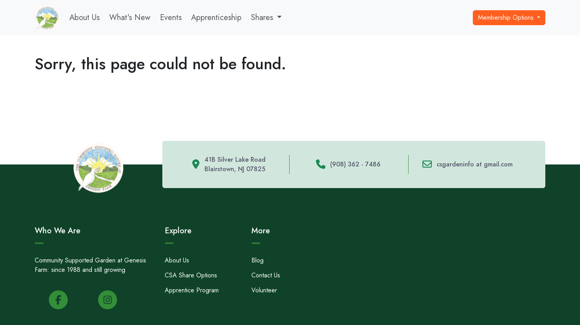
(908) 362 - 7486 (355, 164)
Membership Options (506, 17)
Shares (262, 17)
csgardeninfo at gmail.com (475, 164)
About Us (84, 17)
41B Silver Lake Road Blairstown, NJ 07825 (235, 164)
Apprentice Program (192, 290)
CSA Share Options (191, 275)
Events (171, 17)
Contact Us (265, 275)
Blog (257, 260)
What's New (130, 17)
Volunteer (264, 290)
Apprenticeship (216, 17)
